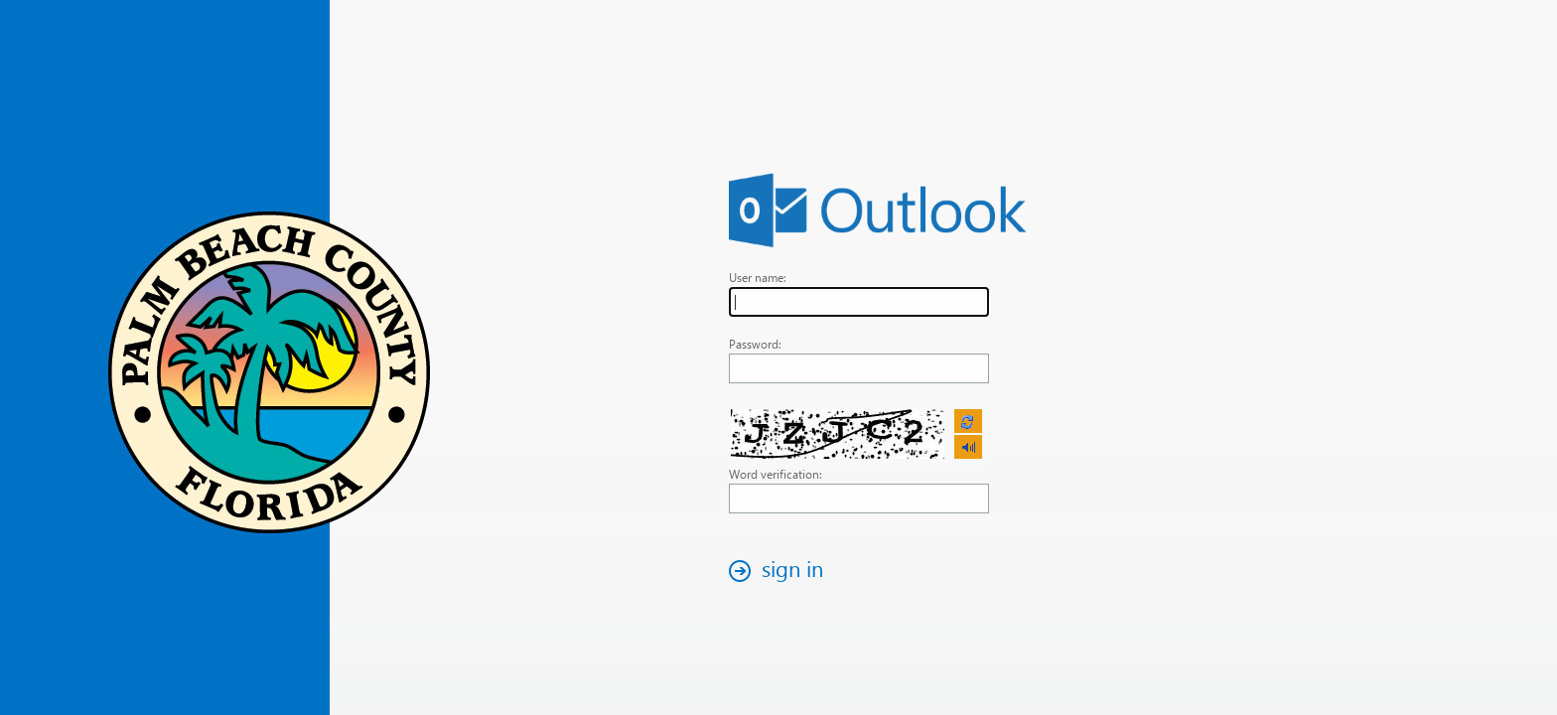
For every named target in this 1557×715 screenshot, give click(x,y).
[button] (781, 570)
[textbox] (859, 302)
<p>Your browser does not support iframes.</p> (858, 435)
